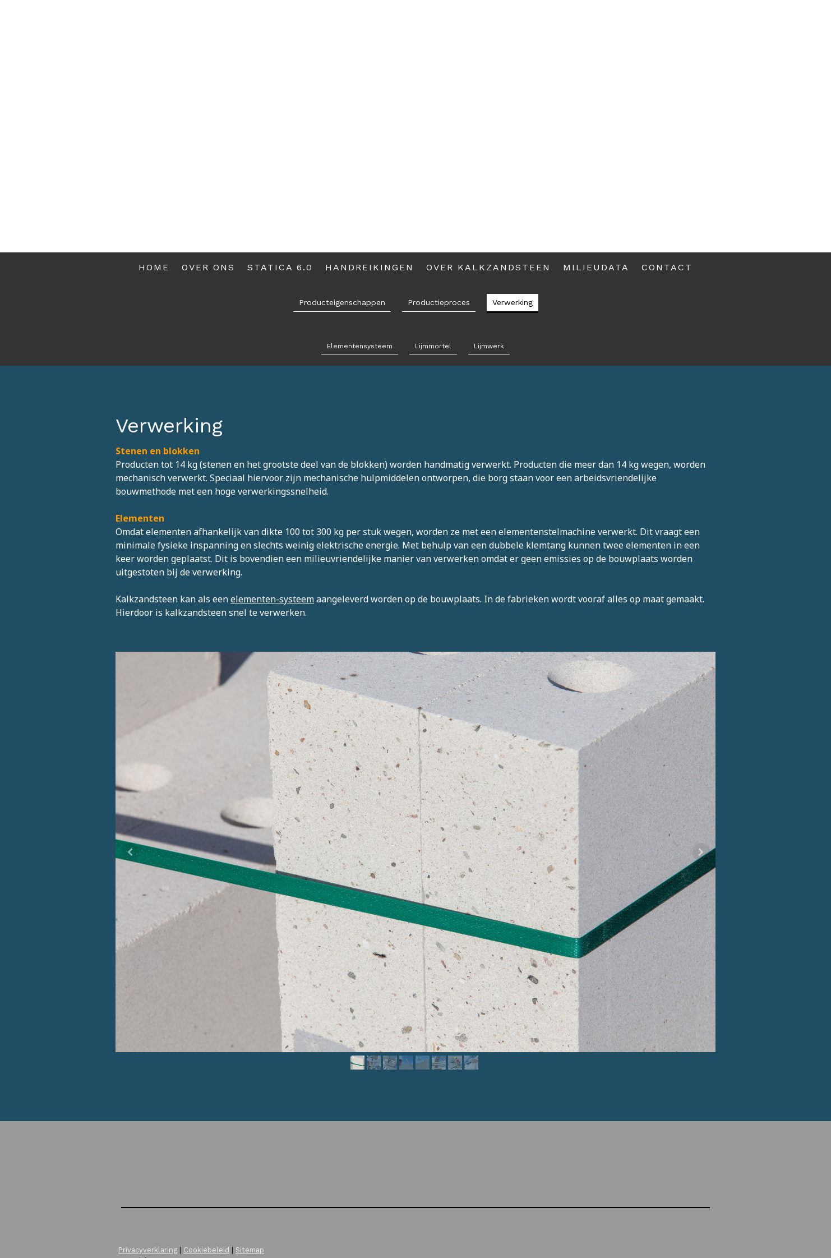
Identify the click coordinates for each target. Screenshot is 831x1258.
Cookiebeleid (206, 1250)
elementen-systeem (272, 599)
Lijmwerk (489, 346)
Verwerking (512, 302)
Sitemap (250, 1250)
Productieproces (439, 302)
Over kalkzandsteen (488, 267)
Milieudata (596, 267)
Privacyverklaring (147, 1250)
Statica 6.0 (280, 267)
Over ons (208, 267)
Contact (666, 267)
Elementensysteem (360, 346)
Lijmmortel (433, 346)
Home (153, 267)
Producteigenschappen (342, 302)
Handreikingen (369, 267)
